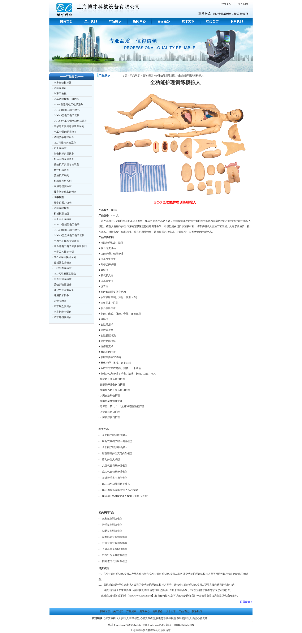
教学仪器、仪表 (63, 202)
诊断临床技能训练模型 (114, 536)
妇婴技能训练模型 (112, 530)
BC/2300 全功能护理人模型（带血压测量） (126, 496)
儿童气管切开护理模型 (114, 465)
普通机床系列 (61, 175)
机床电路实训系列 (64, 159)
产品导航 (184, 611)
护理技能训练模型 (165, 75)
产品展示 (135, 75)
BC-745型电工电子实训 (66, 115)
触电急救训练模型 (166, 618)
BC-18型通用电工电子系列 (68, 104)
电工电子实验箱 (63, 219)
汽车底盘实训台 (63, 306)
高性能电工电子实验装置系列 (70, 246)
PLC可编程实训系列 (65, 257)
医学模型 (147, 75)
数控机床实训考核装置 (66, 164)
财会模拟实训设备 (64, 153)
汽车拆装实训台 (63, 311)
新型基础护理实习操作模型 (117, 453)
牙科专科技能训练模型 (114, 543)
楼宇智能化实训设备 (65, 191)
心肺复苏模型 (147, 618)
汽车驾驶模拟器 (63, 82)
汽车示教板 (60, 93)
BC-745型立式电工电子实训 (69, 235)
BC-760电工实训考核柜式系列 (70, 120)
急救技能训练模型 (112, 518)
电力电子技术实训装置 (66, 240)
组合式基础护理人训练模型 (117, 441)
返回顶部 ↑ (246, 601)
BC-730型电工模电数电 (66, 229)
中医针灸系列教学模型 (114, 555)
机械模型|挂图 (61, 213)
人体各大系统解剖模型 (114, 549)
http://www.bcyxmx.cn (140, 595)
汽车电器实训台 (63, 317)
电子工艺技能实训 (64, 251)
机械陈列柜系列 (63, 180)
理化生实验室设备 (64, 289)
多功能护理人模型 (187, 618)
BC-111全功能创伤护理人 (116, 483)
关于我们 (118, 611)
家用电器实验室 (63, 186)
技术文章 (171, 611)
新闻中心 (144, 611)
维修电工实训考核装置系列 (69, 126)
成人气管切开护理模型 (114, 471)
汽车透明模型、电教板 (66, 99)
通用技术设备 (61, 295)
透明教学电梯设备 (64, 137)
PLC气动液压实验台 (65, 273)
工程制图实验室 (63, 268)
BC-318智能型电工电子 (66, 224)
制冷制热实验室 (63, 279)
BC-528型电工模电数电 (66, 109)
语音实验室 (60, 300)
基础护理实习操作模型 (114, 477)
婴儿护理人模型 (111, 459)
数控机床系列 (61, 169)
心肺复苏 (202, 618)
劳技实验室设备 (63, 284)
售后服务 (157, 611)
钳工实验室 (60, 148)
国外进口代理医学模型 (114, 561)
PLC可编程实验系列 (65, 142)
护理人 (125, 618)
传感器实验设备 (63, 262)
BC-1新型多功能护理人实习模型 (120, 489)
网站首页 (105, 611)
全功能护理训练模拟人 (190, 75)
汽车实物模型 (61, 208)
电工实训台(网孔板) (65, 131)
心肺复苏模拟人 (112, 618)
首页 (125, 75)
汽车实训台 (60, 88)
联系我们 (197, 611)
